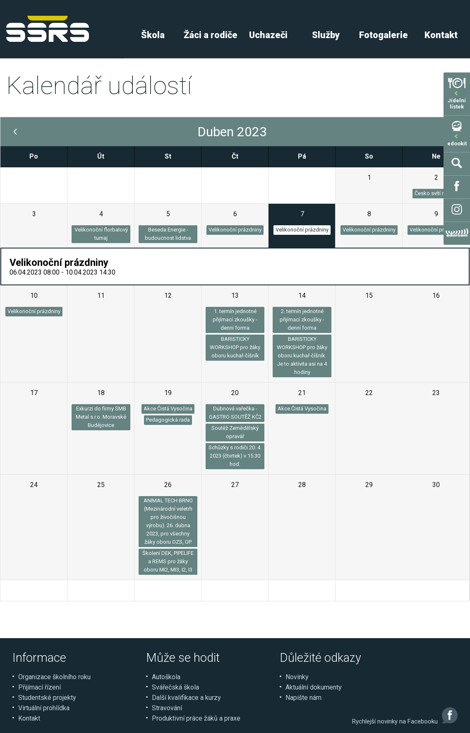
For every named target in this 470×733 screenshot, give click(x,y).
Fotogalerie (383, 35)
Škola (153, 35)
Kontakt (441, 35)
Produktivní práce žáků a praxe (196, 718)
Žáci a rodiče (210, 35)
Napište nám (303, 698)
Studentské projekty (47, 698)
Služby (326, 35)
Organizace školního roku (54, 677)
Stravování (167, 708)
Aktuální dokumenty (313, 687)
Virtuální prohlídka (44, 708)
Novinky (297, 677)
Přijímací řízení (39, 687)
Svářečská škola (175, 687)
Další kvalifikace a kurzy (186, 698)
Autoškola (166, 677)
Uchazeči (268, 35)
